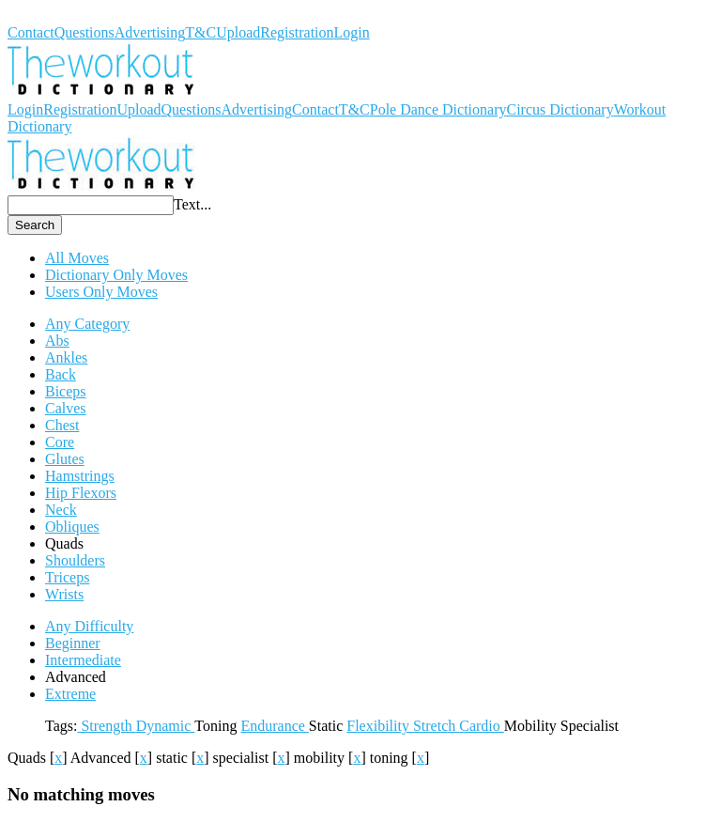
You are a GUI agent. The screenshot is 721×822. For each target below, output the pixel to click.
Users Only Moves (101, 292)
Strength (106, 726)
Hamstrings (80, 476)
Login (352, 32)
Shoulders (75, 560)
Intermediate (83, 660)
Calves (65, 408)
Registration (296, 32)
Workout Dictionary (68, 15)
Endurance (274, 726)
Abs (57, 341)
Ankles (66, 357)
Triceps (67, 577)
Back (60, 374)
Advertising (150, 32)
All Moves (77, 258)
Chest (62, 425)
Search (34, 225)
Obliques (72, 527)
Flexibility (379, 726)
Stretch (436, 726)
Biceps (65, 391)
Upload (238, 32)
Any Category (87, 324)
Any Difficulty (89, 626)
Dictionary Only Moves (116, 275)
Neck (61, 510)
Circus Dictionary (559, 109)
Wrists (64, 594)
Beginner (72, 643)
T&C (200, 32)
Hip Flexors (80, 493)
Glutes (64, 459)
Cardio (481, 726)
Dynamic (165, 726)
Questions (84, 32)
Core (59, 442)
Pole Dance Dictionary (438, 109)
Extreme (70, 694)
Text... (192, 204)
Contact (31, 32)
